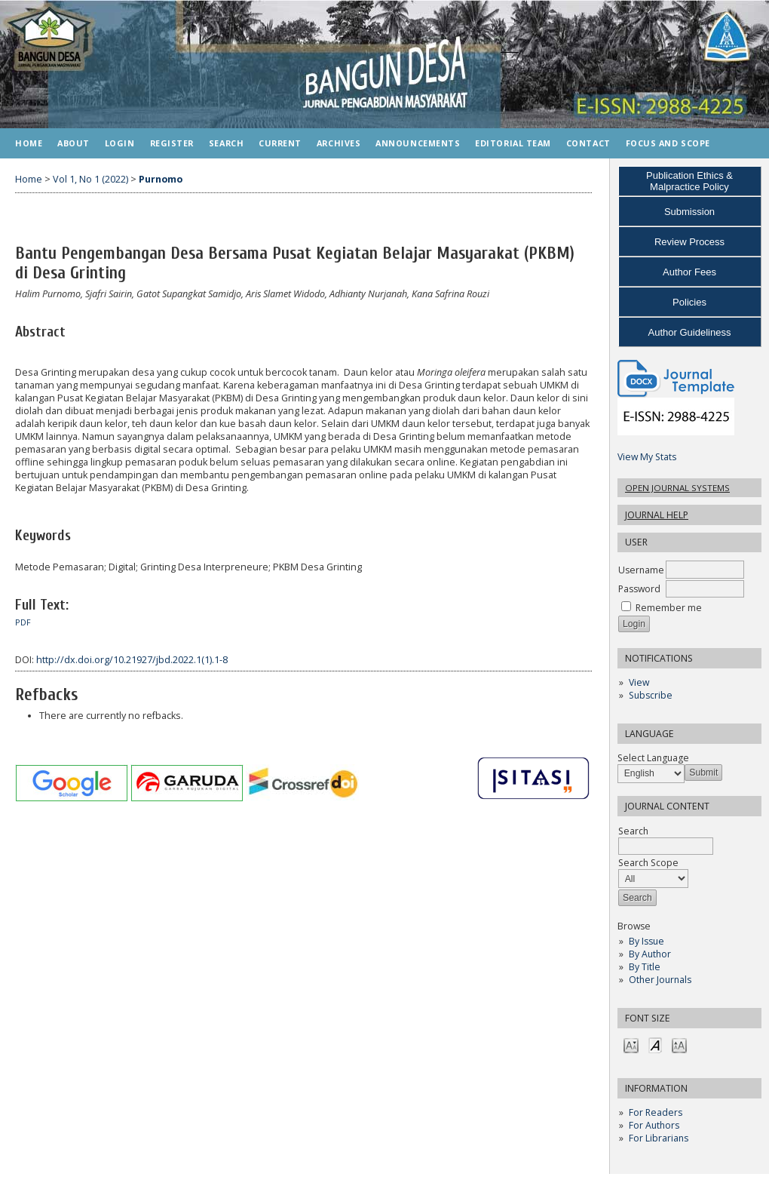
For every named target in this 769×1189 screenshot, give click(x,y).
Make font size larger (679, 1044)
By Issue (646, 941)
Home (28, 143)
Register (172, 143)
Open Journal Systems (677, 487)
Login (120, 143)
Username (641, 570)
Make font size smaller (631, 1044)
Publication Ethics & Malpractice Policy (689, 181)
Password (639, 588)
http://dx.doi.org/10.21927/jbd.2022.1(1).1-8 (132, 659)
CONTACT (588, 143)
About (73, 143)
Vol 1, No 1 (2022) (90, 179)
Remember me (669, 607)
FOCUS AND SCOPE (668, 143)
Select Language (653, 757)
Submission (689, 211)
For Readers (655, 1112)
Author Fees (689, 272)
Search (226, 143)
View (639, 682)
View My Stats (646, 456)
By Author (650, 954)
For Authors (654, 1125)
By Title (644, 966)
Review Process (689, 241)
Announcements (417, 143)
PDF (23, 622)
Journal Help (656, 514)
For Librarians (658, 1138)
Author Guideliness (689, 332)
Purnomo (160, 179)
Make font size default (655, 1044)
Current (280, 143)
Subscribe (650, 695)
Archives (338, 143)
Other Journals (660, 979)
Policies (689, 302)
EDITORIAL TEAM (513, 143)
